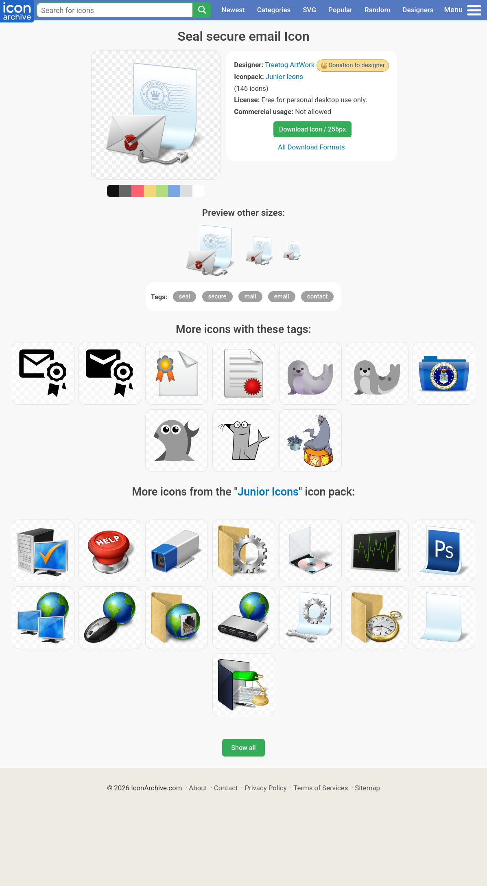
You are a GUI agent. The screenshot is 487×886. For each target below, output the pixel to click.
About (198, 788)
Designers (417, 10)
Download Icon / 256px (312, 129)
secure (217, 296)
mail (250, 296)
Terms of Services (320, 788)
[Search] (201, 10)
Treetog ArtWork (289, 65)
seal (184, 296)
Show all (243, 748)
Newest (233, 10)
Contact (226, 788)
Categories (274, 10)
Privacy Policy (265, 788)
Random (377, 10)
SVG (309, 10)
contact (317, 296)
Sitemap (367, 788)
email (281, 296)
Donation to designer (356, 65)
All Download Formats (311, 147)
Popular (340, 10)
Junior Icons (284, 76)
